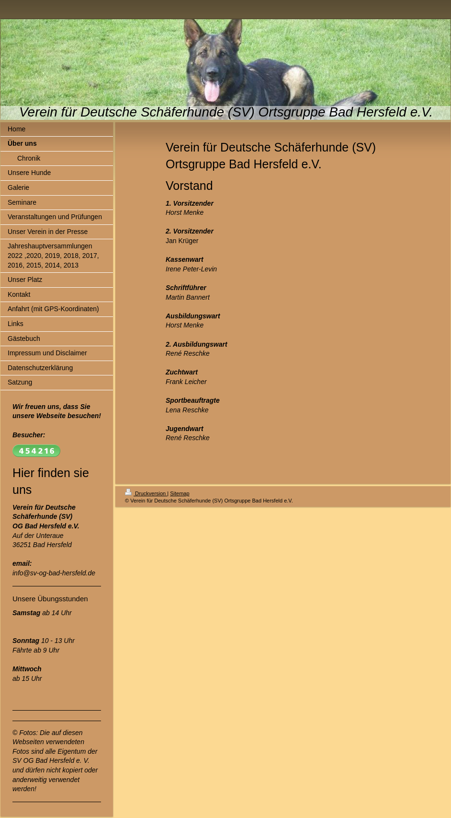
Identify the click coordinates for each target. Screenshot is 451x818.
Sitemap (179, 493)
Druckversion (146, 493)
